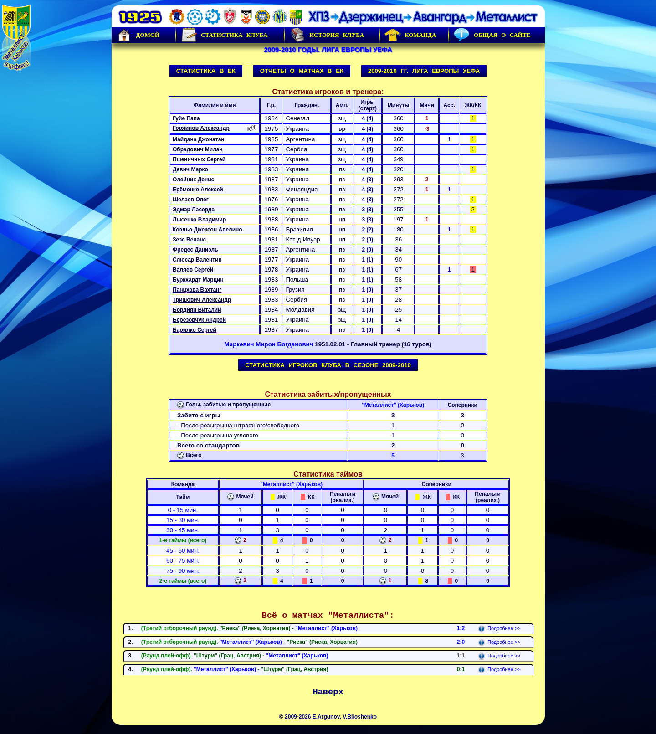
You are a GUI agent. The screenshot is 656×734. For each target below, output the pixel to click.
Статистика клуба (224, 35)
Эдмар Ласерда (194, 209)
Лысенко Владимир (199, 219)
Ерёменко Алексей (198, 189)
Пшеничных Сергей (199, 159)
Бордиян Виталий (197, 310)
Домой (138, 35)
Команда (410, 35)
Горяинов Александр (201, 128)
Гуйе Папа (186, 118)
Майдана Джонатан (199, 139)
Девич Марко (190, 169)
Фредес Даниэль (195, 249)
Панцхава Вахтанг (197, 290)
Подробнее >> (499, 628)
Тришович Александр (202, 300)
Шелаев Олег (191, 199)
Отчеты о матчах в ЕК (301, 70)
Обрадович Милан (198, 149)
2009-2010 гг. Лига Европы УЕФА (424, 70)
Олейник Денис (193, 179)
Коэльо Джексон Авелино (207, 229)
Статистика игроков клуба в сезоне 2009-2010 (328, 365)
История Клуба (326, 35)
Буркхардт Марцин (198, 280)
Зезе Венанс (189, 239)
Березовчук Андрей (199, 320)
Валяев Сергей (193, 270)
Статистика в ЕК (206, 70)
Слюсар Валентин (197, 260)
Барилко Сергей (194, 330)
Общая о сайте (492, 35)
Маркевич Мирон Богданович (269, 344)
